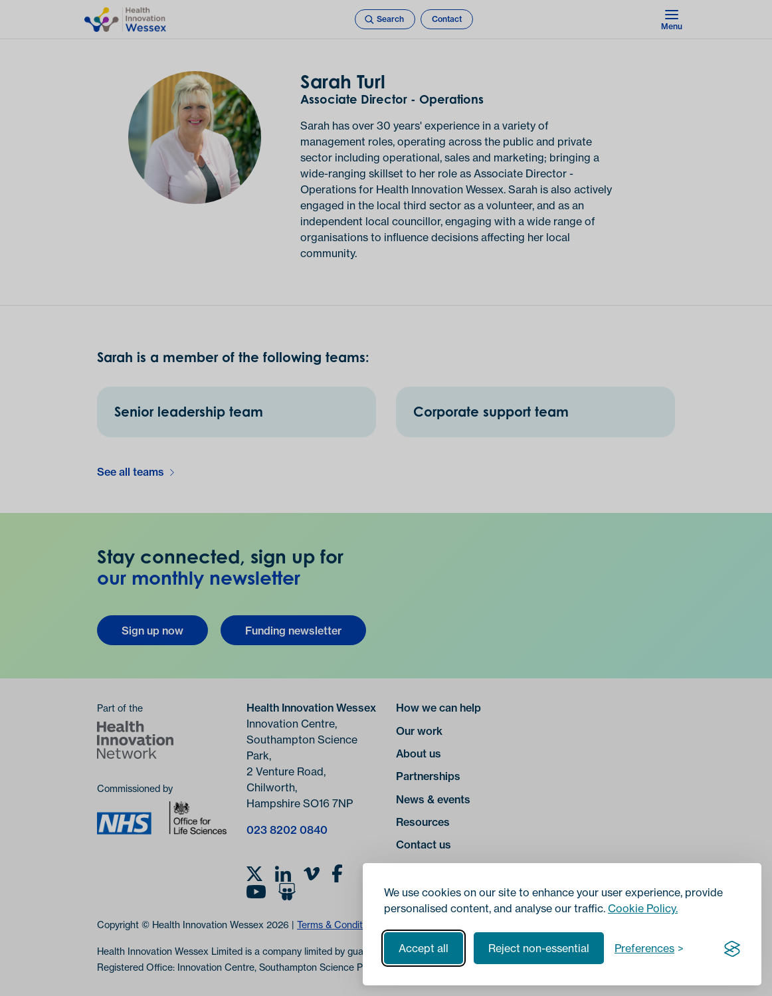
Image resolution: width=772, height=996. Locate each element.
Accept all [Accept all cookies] (423, 948)
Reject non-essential (538, 948)
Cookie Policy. (643, 908)
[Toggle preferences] (649, 948)
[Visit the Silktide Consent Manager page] (732, 948)
